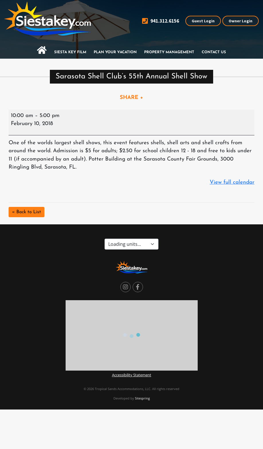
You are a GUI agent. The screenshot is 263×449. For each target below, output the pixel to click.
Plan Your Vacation (115, 52)
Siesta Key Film (70, 52)
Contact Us (214, 52)
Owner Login (240, 20)
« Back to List (26, 212)
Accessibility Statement (131, 374)
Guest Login (203, 20)
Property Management (169, 52)
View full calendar (232, 182)
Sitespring (142, 398)
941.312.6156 (160, 21)
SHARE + (131, 97)
